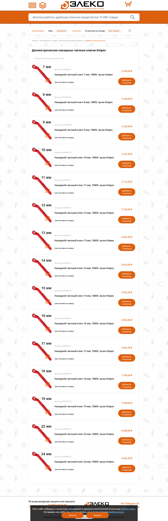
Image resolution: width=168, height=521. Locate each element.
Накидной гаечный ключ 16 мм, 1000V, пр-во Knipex (84, 323)
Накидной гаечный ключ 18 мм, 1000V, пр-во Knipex (84, 378)
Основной (61, 31)
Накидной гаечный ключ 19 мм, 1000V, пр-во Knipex (84, 406)
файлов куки (116, 512)
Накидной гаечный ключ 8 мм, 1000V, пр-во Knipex (84, 102)
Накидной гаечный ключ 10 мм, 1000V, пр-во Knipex (84, 157)
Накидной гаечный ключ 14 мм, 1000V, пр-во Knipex (84, 268)
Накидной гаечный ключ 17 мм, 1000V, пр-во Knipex (84, 351)
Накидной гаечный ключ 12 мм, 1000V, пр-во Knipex (84, 212)
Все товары (114, 31)
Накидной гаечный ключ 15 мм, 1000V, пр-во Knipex (84, 295)
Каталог (35, 40)
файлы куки (128, 508)
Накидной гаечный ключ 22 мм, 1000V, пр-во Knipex (84, 434)
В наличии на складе (95, 31)
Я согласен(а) (84, 516)
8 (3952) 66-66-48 (57, 504)
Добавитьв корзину (126, 81)
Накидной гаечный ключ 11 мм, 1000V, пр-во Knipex (84, 185)
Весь (51, 31)
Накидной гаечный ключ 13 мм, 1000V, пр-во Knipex (84, 240)
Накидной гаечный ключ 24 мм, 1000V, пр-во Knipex (84, 461)
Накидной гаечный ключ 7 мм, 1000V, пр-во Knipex (84, 74)
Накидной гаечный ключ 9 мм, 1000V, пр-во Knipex (84, 129)
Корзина (98, 515)
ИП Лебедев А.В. (130, 503)
